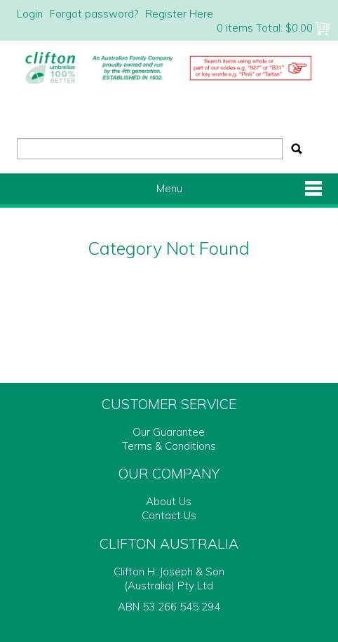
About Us (168, 501)
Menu (169, 188)
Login (30, 13)
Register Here (179, 13)
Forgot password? (94, 13)
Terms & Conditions (169, 446)
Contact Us (169, 515)
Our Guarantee (169, 432)
